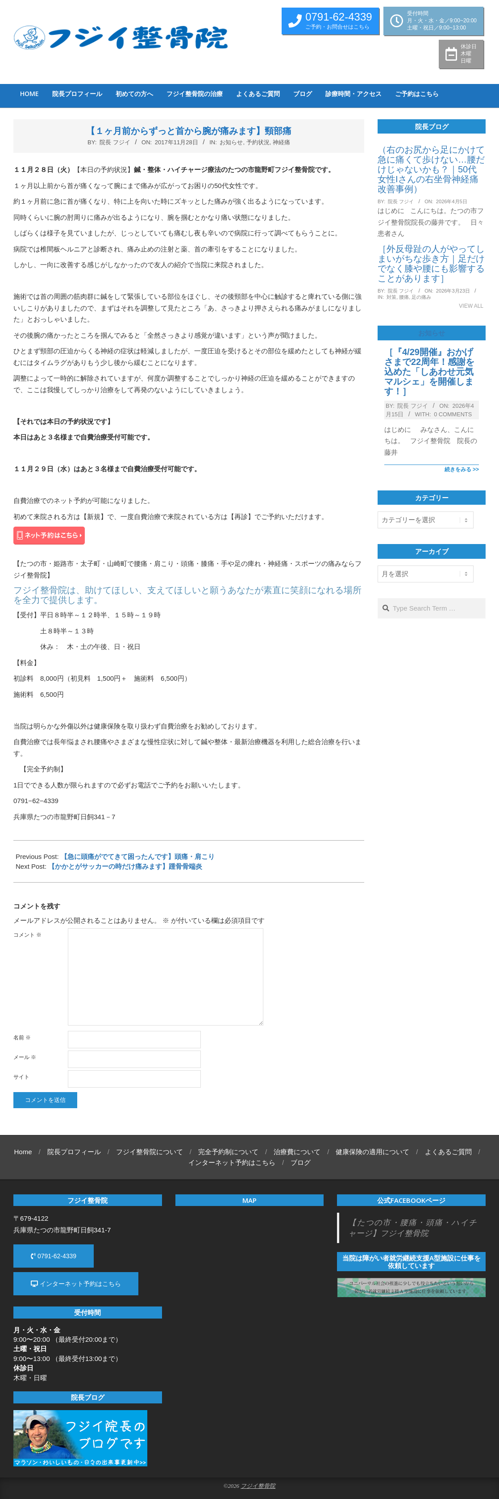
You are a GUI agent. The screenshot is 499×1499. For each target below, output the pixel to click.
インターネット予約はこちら (76, 1283)
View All (471, 306)
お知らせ (231, 142)
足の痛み (421, 297)
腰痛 (404, 297)
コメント (27, 935)
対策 (391, 297)
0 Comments (453, 414)
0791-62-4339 (53, 1256)
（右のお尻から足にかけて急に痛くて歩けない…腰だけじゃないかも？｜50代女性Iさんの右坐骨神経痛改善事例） (431, 169)
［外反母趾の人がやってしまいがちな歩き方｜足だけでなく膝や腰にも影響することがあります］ (431, 263)
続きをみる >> (462, 469)
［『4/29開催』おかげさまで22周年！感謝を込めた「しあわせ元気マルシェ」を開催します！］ (429, 371)
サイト (21, 1077)
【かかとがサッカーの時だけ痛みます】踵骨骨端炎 (125, 866)
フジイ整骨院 (258, 1486)
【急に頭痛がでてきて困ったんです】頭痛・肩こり (138, 856)
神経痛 (281, 142)
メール (24, 1057)
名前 (22, 1037)
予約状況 (258, 142)
